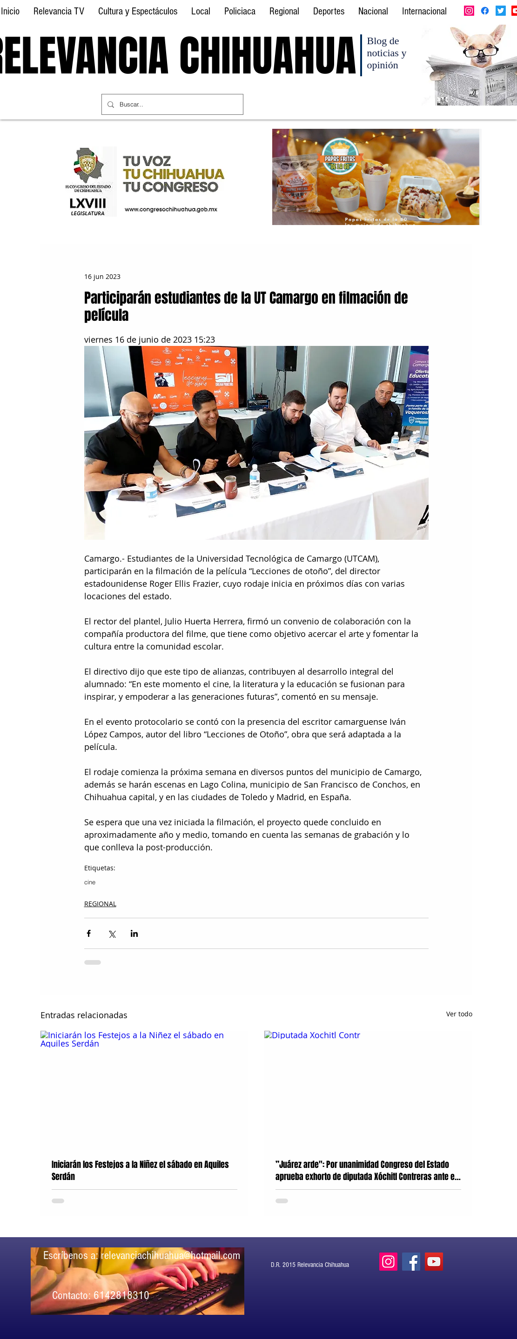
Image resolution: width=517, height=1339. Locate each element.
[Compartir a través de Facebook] (88, 933)
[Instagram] (469, 11)
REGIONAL (100, 903)
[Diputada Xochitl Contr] (368, 1089)
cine (89, 882)
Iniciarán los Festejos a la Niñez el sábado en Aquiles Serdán (140, 1171)
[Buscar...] (171, 104)
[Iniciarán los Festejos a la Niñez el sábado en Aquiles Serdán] (144, 1089)
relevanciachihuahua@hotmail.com (170, 1255)
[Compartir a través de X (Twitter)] (111, 933)
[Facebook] (485, 11)
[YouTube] (434, 1262)
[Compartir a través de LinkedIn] (134, 933)
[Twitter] (501, 11)
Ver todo (459, 1013)
